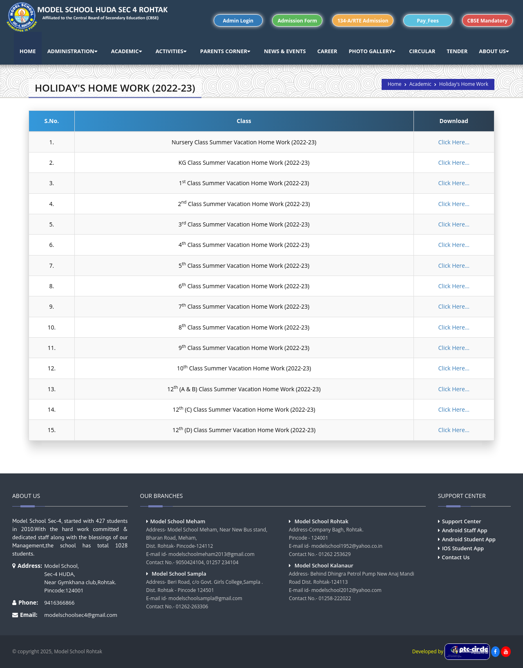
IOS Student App (463, 548)
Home (395, 84)
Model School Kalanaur (324, 565)
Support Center (461, 521)
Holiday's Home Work (463, 84)
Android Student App (469, 539)
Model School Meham (178, 521)
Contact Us (455, 557)
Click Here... (453, 142)
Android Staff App (464, 530)
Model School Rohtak (322, 521)
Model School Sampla (179, 573)
